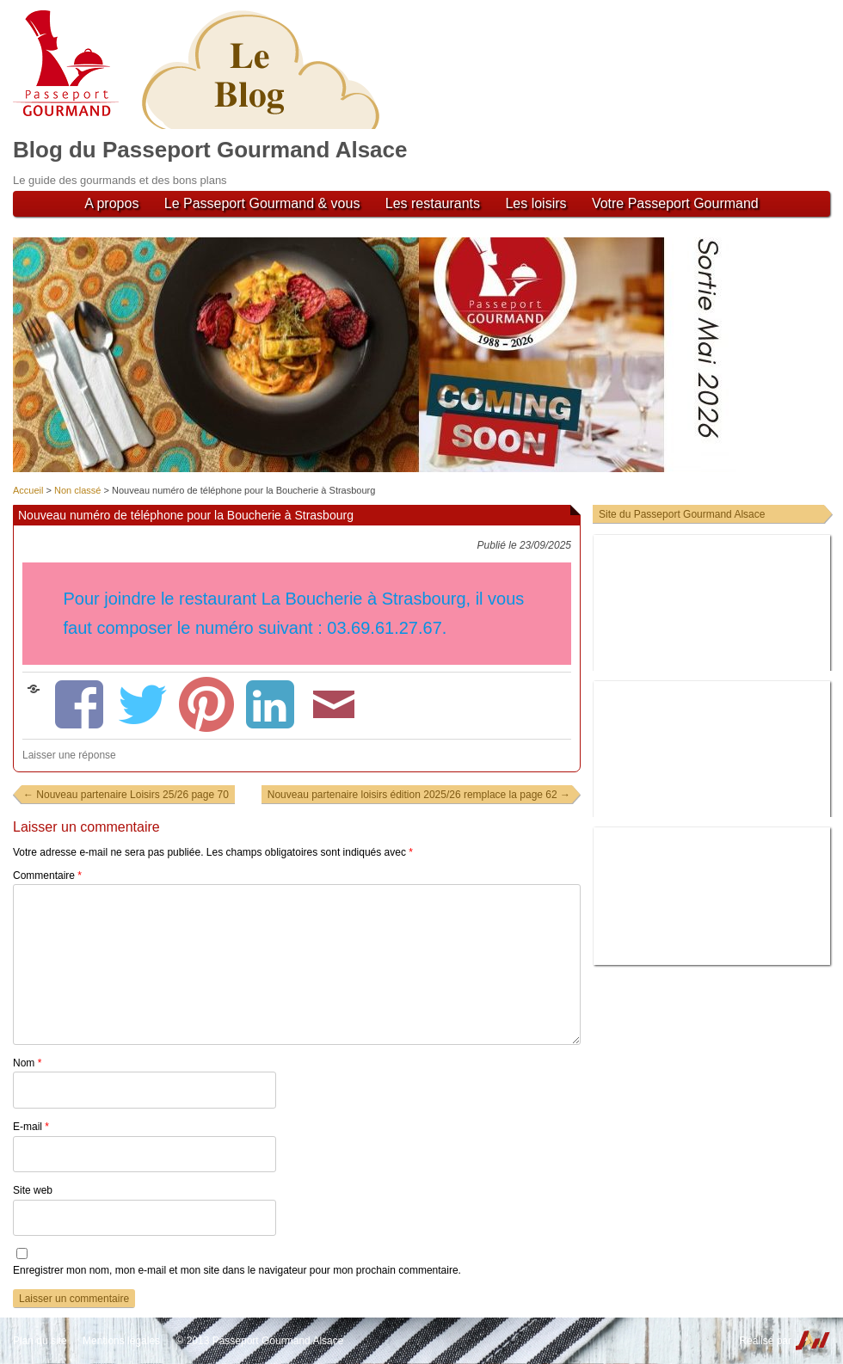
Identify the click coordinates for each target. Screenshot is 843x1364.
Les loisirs (535, 203)
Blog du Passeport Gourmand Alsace (210, 150)
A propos (111, 203)
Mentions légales (121, 1341)
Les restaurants (432, 203)
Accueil (28, 490)
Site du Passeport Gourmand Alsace (682, 514)
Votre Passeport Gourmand (675, 203)
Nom (27, 1063)
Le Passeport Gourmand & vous (262, 203)
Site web (32, 1190)
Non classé (77, 490)
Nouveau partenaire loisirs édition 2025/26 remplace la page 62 (419, 795)
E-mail (31, 1127)
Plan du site (40, 1341)
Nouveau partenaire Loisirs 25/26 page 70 (126, 795)
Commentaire (47, 875)
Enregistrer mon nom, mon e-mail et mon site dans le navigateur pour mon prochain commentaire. (237, 1270)
